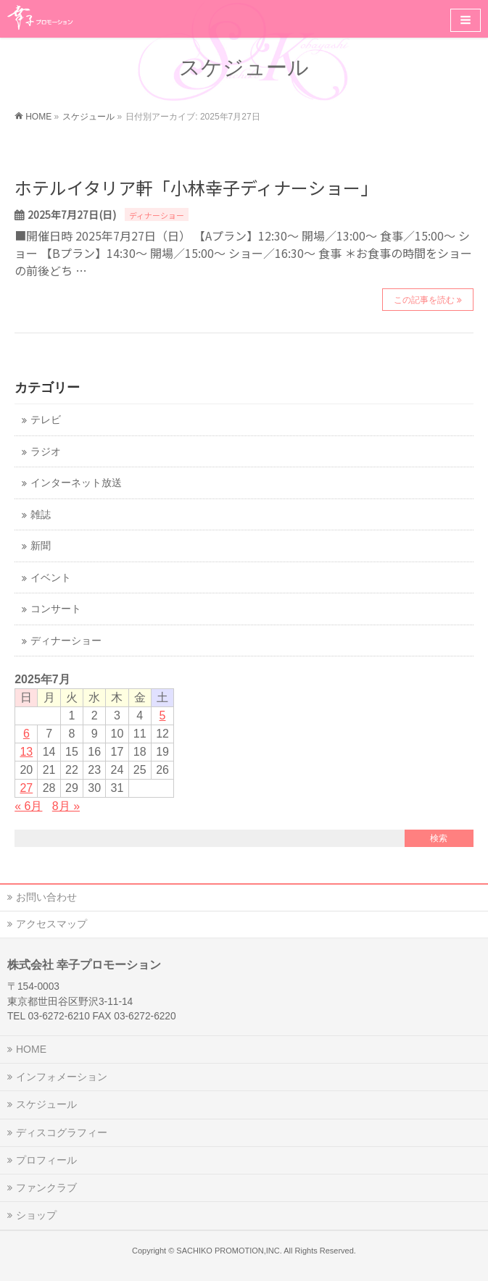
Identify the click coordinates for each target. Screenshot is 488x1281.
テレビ (45, 419)
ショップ (36, 1215)
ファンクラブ (46, 1187)
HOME (31, 1049)
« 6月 (28, 806)
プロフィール (46, 1160)
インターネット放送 (76, 482)
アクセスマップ (51, 924)
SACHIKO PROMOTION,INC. (228, 1250)
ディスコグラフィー (61, 1132)
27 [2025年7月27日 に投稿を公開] (26, 788)
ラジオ (45, 451)
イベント (50, 577)
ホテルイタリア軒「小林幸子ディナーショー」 (196, 187)
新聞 (40, 546)
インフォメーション (61, 1076)
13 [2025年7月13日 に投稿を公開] (26, 752)
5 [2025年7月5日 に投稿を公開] (163, 715)
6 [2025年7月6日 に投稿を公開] (26, 733)
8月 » (66, 806)
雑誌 (40, 514)
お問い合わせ (46, 897)
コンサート (55, 609)
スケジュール (46, 1104)
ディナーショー (156, 215)
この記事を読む (424, 300)
